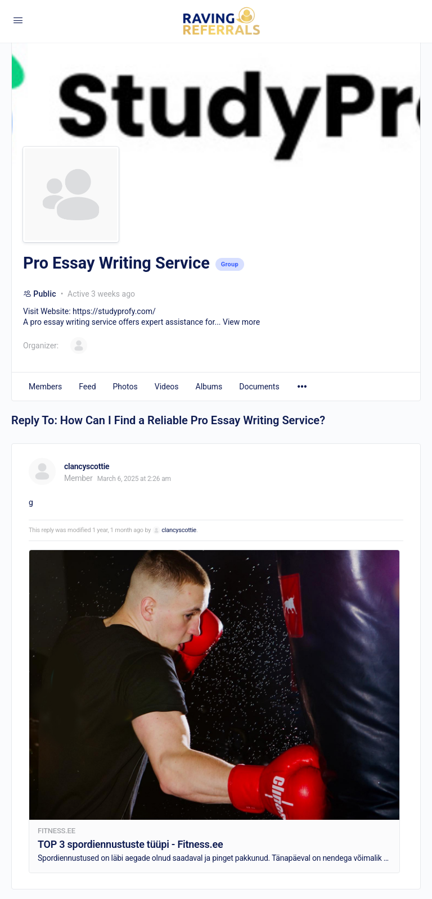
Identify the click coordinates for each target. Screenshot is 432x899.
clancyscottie (178, 530)
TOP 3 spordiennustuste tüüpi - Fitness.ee (130, 844)
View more (241, 321)
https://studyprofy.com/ (114, 311)
